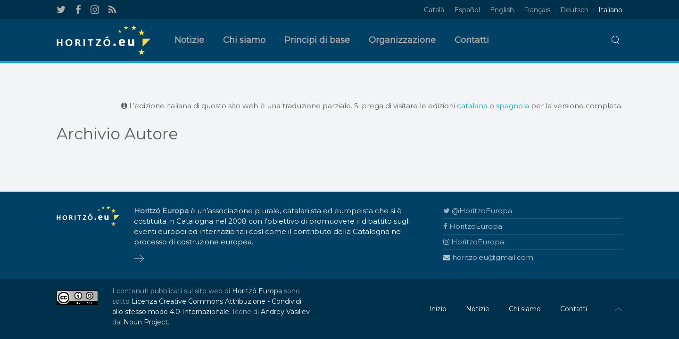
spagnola (512, 105)
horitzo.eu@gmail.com (488, 257)
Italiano (610, 10)
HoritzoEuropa (472, 226)
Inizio (438, 309)
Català (434, 10)
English (502, 10)
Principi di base (317, 40)
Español (467, 10)
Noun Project (146, 322)
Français (537, 10)
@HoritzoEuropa (477, 210)
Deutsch (574, 10)
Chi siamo (244, 40)
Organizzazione (402, 40)
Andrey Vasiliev (285, 311)
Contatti (472, 40)
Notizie (189, 40)
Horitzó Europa (257, 291)
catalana (472, 105)
